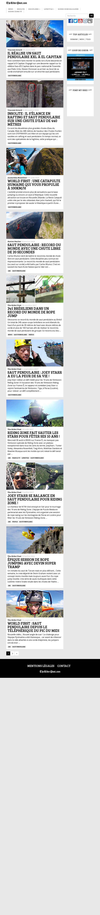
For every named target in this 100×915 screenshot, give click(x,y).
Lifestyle (49, 9)
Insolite (21, 9)
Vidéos (31, 335)
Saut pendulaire (14, 75)
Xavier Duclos (14, 241)
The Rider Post (14, 305)
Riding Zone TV (15, 11)
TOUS (88, 39)
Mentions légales (40, 666)
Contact (63, 666)
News (10, 9)
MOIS (82, 39)
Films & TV (16, 458)
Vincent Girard (15, 49)
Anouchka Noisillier (17, 177)
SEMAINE (74, 39)
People (15, 522)
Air (9, 271)
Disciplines (34, 9)
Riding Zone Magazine (68, 9)
